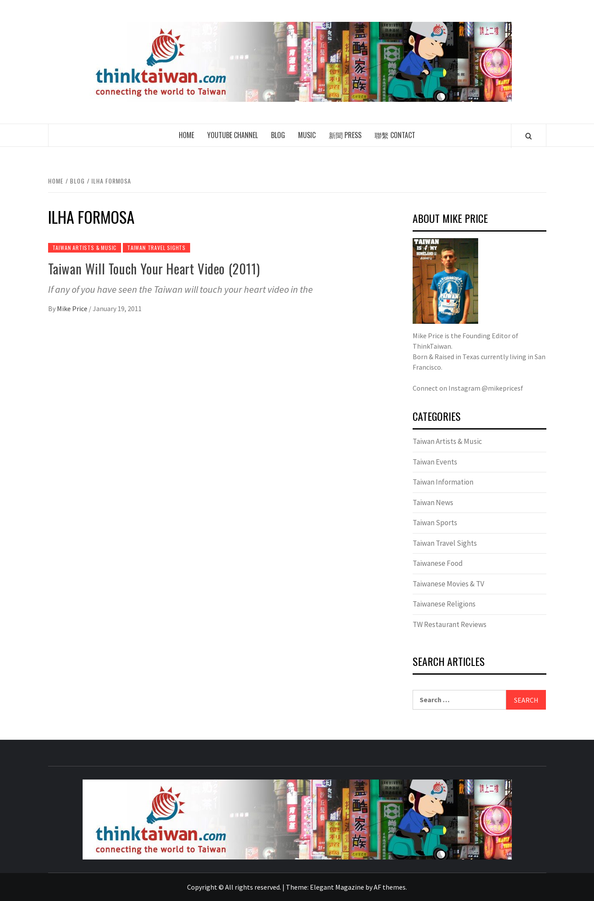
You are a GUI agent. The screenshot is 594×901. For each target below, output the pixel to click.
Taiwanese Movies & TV (448, 584)
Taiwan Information (443, 482)
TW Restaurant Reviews (449, 624)
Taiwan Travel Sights (156, 247)
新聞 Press (345, 135)
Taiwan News (433, 502)
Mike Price (73, 308)
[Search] (528, 136)
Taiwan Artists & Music (84, 247)
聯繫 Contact (395, 135)
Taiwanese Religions (444, 604)
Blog (278, 135)
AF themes (390, 887)
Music (307, 135)
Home (186, 135)
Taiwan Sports (435, 522)
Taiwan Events (435, 462)
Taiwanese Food (438, 563)
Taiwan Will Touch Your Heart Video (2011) (154, 268)
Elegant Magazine (337, 887)
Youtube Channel (232, 135)
